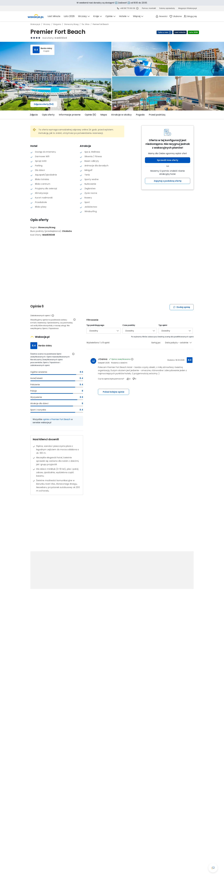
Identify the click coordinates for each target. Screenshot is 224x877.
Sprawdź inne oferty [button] (167, 160)
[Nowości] (161, 16)
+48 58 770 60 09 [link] (127, 8)
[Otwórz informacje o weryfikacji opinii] (74, 319)
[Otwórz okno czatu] (213, 867)
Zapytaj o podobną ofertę (167, 180)
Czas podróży (128, 325)
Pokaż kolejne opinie (113, 391)
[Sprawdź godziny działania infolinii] (137, 8)
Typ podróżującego (95, 325)
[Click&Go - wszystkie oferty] (67, 231)
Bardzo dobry (46, 48)
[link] (35, 16)
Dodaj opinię (181, 307)
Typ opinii (163, 325)
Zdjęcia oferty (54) (44, 104)
